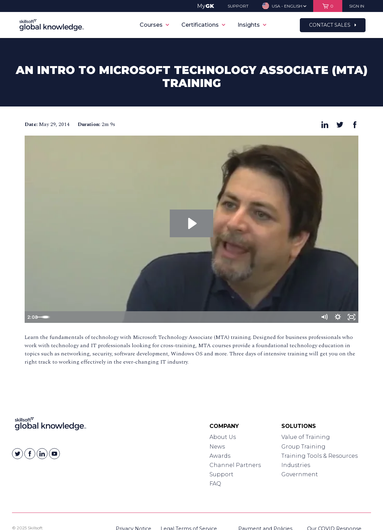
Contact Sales (332, 25)
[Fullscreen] (351, 317)
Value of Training (305, 437)
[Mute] (324, 317)
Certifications (203, 25)
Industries (295, 465)
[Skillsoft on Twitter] (17, 453)
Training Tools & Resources (319, 456)
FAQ (215, 483)
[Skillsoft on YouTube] (54, 453)
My (205, 6)
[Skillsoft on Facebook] (29, 453)
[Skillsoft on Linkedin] (42, 453)
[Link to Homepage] (50, 425)
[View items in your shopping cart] (327, 6)
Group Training (303, 446)
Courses (154, 25)
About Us (222, 437)
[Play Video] (32, 317)
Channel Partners (235, 465)
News (217, 446)
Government (299, 474)
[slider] (184, 317)
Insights (252, 25)
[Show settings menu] (337, 317)
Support (221, 474)
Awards (219, 456)
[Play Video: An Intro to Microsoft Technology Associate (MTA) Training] (191, 223)
